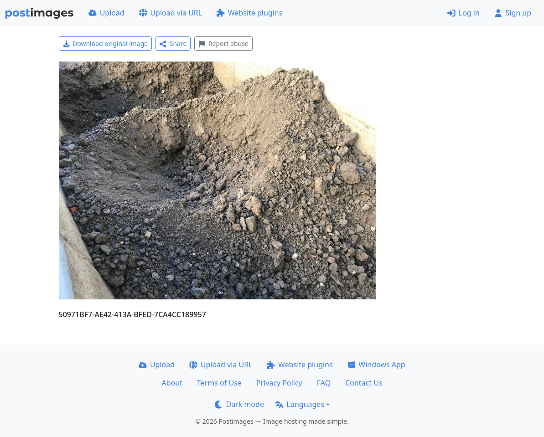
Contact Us (363, 383)
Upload (106, 13)
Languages (299, 404)
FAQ (324, 383)
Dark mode (239, 404)
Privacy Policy (279, 383)
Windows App (376, 365)
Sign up (512, 13)
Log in (463, 13)
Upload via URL (170, 13)
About (171, 383)
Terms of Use (219, 383)
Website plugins (249, 13)
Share (173, 43)
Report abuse (223, 43)
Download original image (105, 43)
